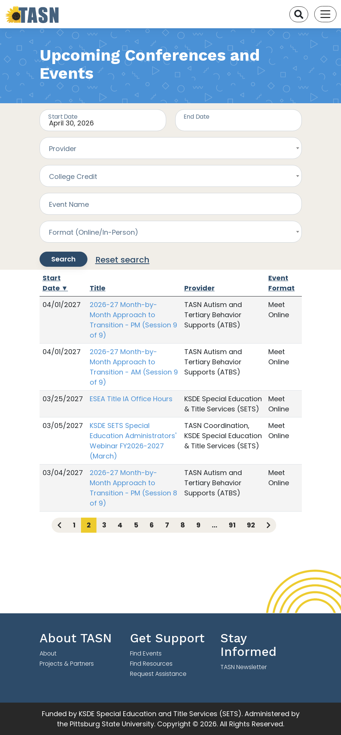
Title (98, 288)
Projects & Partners (67, 663)
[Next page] (268, 525)
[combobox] (171, 148)
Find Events (146, 653)
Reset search (122, 260)
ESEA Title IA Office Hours (131, 398)
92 (251, 525)
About (48, 653)
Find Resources (151, 663)
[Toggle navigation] (325, 14)
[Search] (298, 14)
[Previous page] (59, 525)
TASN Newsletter (243, 667)
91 (232, 525)
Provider (199, 288)
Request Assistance (158, 673)
